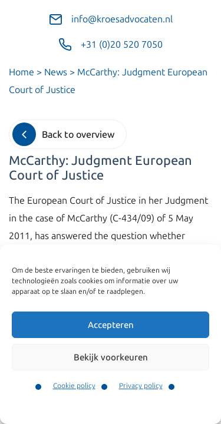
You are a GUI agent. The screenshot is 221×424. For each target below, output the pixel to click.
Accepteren (111, 325)
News (55, 72)
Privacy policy (141, 386)
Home (21, 72)
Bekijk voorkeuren (111, 357)
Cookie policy (74, 386)
